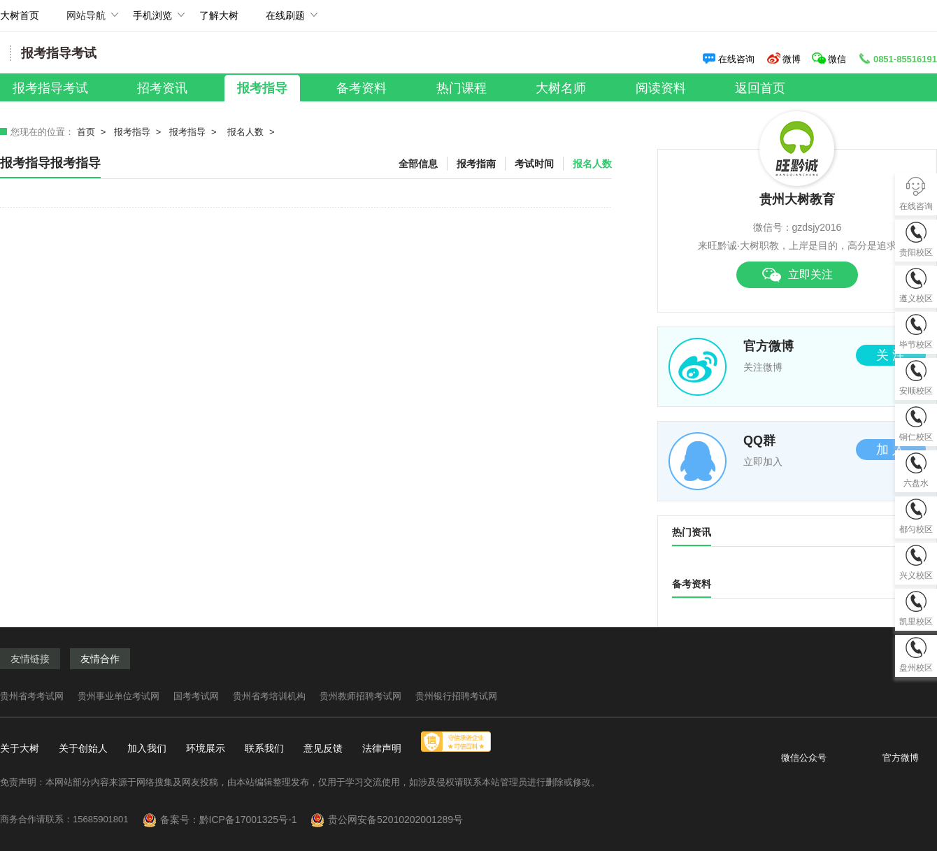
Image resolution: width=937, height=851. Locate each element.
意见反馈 (323, 748)
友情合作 (100, 658)
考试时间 (534, 163)
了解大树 (218, 15)
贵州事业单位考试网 (118, 696)
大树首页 (19, 15)
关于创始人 (83, 748)
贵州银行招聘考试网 (456, 696)
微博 (783, 59)
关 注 (890, 355)
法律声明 (381, 748)
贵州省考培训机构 (269, 696)
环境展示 (205, 748)
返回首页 (760, 88)
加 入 (890, 450)
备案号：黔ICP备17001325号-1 (234, 819)
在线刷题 (285, 20)
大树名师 (561, 88)
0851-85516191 (897, 59)
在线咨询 (728, 59)
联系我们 (264, 748)
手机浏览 (152, 20)
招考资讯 (162, 88)
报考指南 (476, 163)
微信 (830, 59)
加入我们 (146, 748)
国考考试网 (196, 696)
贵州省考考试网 (32, 696)
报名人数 (245, 132)
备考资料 (361, 88)
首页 (86, 132)
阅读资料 (661, 88)
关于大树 (19, 748)
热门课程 (461, 88)
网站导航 (86, 20)
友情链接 (30, 658)
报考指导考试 (50, 88)
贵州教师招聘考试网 (360, 696)
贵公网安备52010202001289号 (395, 819)
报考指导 (262, 88)
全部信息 (418, 163)
